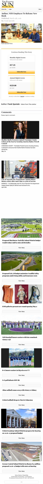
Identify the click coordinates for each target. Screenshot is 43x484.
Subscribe (3, 9)
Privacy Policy (25, 475)
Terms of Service (18, 475)
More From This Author (28, 104)
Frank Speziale (14, 104)
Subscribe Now (21, 71)
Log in (22, 96)
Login (10, 9)
